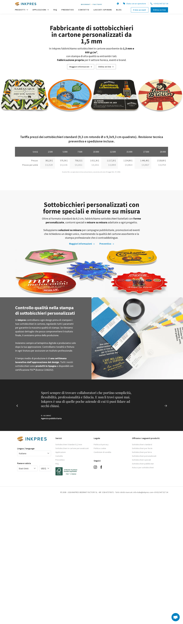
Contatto (83, 9)
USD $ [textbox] (43, 468)
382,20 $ (49, 160)
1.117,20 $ (111, 160)
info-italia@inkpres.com (143, 492)
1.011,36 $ (94, 160)
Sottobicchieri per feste (142, 448)
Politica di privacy (101, 444)
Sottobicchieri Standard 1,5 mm (68, 444)
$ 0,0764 (162, 164)
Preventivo (67, 9)
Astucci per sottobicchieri (143, 467)
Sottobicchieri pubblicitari (143, 463)
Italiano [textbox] (22, 453)
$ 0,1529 (49, 164)
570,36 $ (63, 160)
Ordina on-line (159, 10)
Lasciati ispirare (103, 9)
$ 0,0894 (112, 164)
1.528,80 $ (161, 160)
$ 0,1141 (63, 164)
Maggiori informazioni (80, 66)
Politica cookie (100, 448)
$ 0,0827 (145, 164)
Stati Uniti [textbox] (24, 468)
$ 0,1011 (78, 164)
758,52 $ (78, 160)
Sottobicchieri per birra (142, 452)
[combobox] (34, 453)
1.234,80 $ (127, 160)
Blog (119, 9)
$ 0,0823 (128, 164)
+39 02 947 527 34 (159, 3)
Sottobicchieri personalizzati (144, 456)
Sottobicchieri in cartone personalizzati (72, 448)
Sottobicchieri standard (142, 444)
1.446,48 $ (144, 160)
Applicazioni (41, 9)
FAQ (55, 9)
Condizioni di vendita (102, 452)
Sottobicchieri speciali (141, 460)
